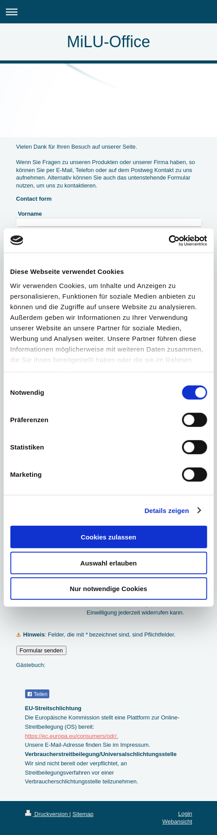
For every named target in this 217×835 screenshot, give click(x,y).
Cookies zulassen (108, 537)
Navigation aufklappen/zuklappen (108, 11)
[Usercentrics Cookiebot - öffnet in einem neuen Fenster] (168, 240)
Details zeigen (166, 510)
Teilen (37, 694)
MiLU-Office (108, 42)
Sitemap (83, 814)
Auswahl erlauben (108, 562)
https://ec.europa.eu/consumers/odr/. (71, 736)
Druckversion (47, 814)
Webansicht (177, 821)
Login (185, 813)
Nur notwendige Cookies (108, 588)
